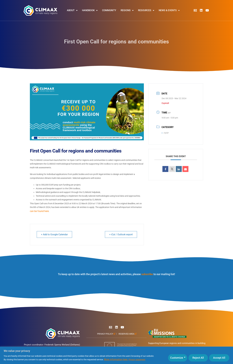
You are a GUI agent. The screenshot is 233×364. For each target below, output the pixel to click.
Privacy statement (137, 359)
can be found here (39, 211)
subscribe (147, 274)
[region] (116, 355)
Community (109, 10)
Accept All (219, 357)
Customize (176, 357)
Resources (146, 10)
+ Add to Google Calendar (54, 234)
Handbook (90, 10)
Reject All (198, 357)
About (72, 10)
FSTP (165, 133)
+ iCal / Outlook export (121, 234)
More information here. (116, 359)
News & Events (169, 10)
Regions (127, 10)
